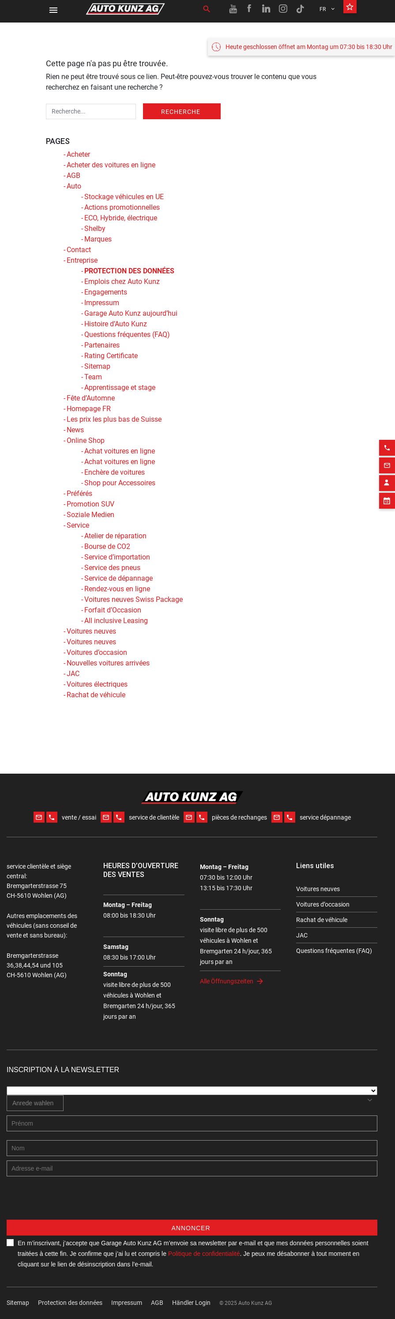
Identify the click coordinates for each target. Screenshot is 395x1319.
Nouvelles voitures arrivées (108, 663)
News (75, 430)
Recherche (180, 111)
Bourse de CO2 (107, 546)
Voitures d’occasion (97, 652)
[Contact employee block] (387, 468)
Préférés (79, 493)
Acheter (78, 154)
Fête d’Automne (91, 398)
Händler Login (191, 1302)
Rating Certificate (111, 355)
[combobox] (35, 1103)
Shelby (94, 228)
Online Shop (86, 440)
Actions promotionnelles (122, 207)
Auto (74, 186)
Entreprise (82, 260)
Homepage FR (89, 408)
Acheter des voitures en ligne (111, 165)
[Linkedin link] (266, 8)
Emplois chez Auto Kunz (122, 281)
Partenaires (102, 345)
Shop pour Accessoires (119, 483)
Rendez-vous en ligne (117, 589)
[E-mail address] (192, 1168)
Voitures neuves (91, 631)
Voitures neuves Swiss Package (133, 599)
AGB (73, 175)
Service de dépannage (118, 578)
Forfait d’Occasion (112, 610)
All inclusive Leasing (116, 620)
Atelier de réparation (115, 536)
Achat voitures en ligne (119, 451)
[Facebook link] (249, 8)
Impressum (101, 303)
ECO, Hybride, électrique (120, 218)
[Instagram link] (283, 8)
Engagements (105, 292)
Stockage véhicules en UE (124, 197)
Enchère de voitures (114, 472)
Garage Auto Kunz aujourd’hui (130, 313)
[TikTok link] (300, 8)
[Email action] (387, 450)
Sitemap (97, 366)
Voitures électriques (97, 684)
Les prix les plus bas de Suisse (114, 419)
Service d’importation (117, 557)
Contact (79, 250)
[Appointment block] (387, 486)
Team (93, 377)
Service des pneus (112, 567)
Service (78, 525)
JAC (73, 673)
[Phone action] (387, 433)
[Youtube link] (233, 8)
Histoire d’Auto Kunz (115, 324)
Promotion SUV (90, 504)
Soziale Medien (90, 514)
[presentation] (74, 1202)
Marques (98, 239)
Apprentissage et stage (119, 387)
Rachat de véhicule (96, 695)
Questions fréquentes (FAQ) (127, 334)
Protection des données (70, 1302)
